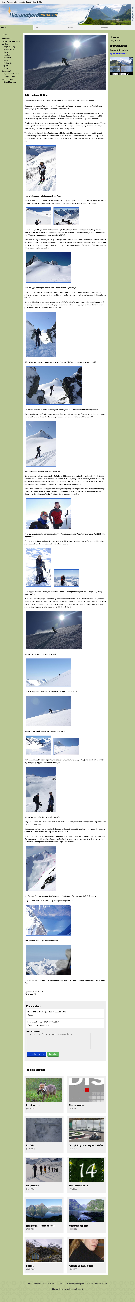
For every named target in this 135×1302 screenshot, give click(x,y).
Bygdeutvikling (9, 47)
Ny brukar (116, 40)
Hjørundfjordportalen (9, 2)
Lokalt (21, 2)
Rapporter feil (101, 1287)
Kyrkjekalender (9, 76)
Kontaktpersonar (10, 82)
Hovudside (6, 38)
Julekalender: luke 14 (78, 1188)
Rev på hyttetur (33, 1108)
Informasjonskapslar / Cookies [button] (80, 1287)
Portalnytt (7, 63)
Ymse (5, 68)
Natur (70, 27)
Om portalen (7, 79)
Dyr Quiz (30, 1148)
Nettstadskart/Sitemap (38, 1287)
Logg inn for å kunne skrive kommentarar (59, 1042)
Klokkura (30, 1268)
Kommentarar (34, 1006)
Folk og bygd (8, 49)
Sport (5, 66)
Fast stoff (6, 71)
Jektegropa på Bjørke (78, 1228)
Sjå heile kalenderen (118, 54)
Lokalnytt (7, 57)
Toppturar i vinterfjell (11, 41)
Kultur (5, 52)
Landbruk (7, 55)
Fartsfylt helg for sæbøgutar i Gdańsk (86, 1148)
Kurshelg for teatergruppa (81, 1268)
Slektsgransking (76, 1108)
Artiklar (5, 44)
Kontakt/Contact (57, 1287)
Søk (5, 35)
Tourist (38, 27)
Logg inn (115, 37)
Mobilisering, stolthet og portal (40, 1228)
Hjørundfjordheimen (11, 74)
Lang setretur (32, 1188)
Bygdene (104, 27)
